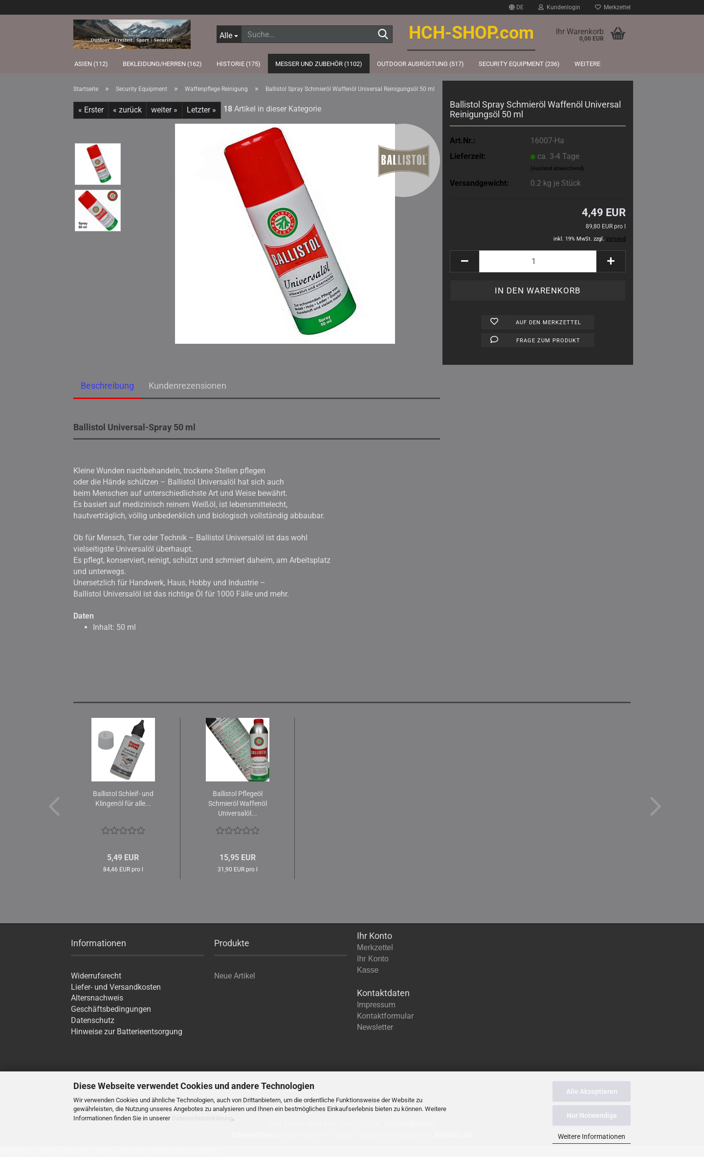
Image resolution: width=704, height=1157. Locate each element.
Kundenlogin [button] (559, 7)
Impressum (376, 1004)
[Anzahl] (537, 261)
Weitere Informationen (591, 1136)
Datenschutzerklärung (202, 1118)
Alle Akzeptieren (591, 1091)
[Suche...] (229, 34)
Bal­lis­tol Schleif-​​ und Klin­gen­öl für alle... (123, 798)
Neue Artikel (234, 975)
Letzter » (201, 109)
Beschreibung (107, 385)
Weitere (587, 63)
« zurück (127, 109)
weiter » (164, 109)
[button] (516, 7)
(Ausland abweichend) (557, 168)
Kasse (367, 970)
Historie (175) (239, 63)
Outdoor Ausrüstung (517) (420, 63)
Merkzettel (613, 7)
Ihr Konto (373, 959)
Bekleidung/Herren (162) (162, 63)
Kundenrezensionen (187, 385)
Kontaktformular (385, 1016)
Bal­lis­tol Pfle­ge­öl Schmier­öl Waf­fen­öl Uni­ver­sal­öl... (237, 803)
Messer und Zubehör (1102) (318, 63)
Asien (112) (91, 63)
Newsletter (375, 1027)
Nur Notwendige (592, 1115)
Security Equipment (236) (519, 63)
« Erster (91, 109)
